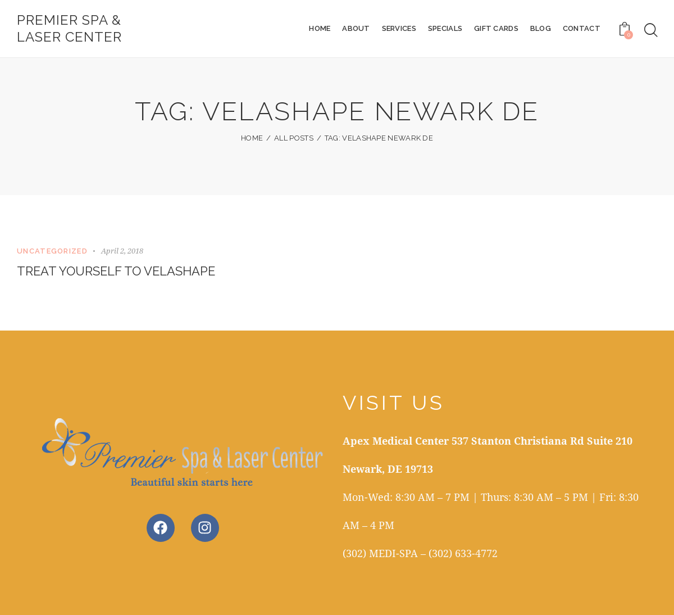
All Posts (293, 138)
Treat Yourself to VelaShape (116, 271)
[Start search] (651, 30)
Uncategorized (52, 251)
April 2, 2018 (122, 251)
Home (252, 138)
